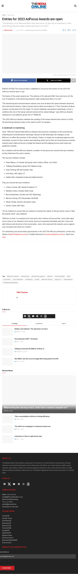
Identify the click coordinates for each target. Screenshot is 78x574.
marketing (28, 279)
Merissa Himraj (47, 279)
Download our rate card (10, 507)
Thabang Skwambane (10, 283)
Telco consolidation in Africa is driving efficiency (32, 416)
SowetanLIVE (6, 521)
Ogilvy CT (58, 279)
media (37, 279)
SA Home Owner (7, 538)
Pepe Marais (68, 279)
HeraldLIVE (5, 530)
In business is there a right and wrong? (28, 436)
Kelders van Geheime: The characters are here (31, 329)
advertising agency (38, 276)
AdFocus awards (13, 276)
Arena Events (6, 542)
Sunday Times (7, 518)
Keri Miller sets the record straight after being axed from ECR (36, 359)
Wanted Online (7, 535)
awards (49, 276)
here (3, 237)
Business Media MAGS (9, 540)
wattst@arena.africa (9, 504)
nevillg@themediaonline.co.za (12, 497)
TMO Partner (8, 30)
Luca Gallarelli (18, 279)
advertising (25, 276)
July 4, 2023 (19, 30)
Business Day (6, 525)
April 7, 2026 (19, 429)
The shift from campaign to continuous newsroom (32, 426)
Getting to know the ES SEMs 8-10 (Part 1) (29, 349)
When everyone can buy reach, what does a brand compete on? (36, 407)
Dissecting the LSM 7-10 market (26, 339)
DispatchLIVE (6, 533)
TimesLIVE (5, 516)
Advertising (10, 15)
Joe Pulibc (6, 279)
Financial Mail (60, 276)
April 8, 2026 (8, 411)
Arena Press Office (40, 30)
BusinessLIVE (6, 523)
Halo (68, 276)
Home (4, 15)
